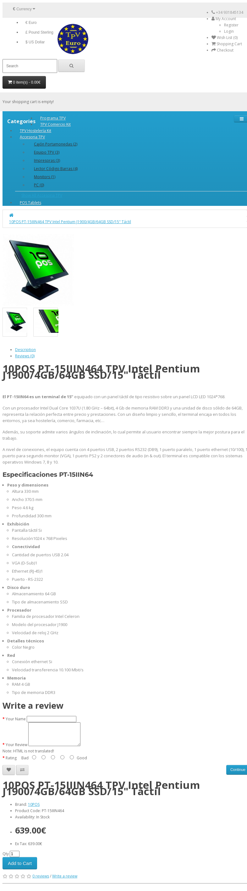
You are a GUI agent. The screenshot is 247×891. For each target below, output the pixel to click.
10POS (34, 809)
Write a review (64, 880)
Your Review (16, 749)
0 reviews (40, 880)
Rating (11, 762)
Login (229, 31)
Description (25, 349)
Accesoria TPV (32, 137)
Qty (6, 858)
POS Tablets (30, 202)
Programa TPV (53, 118)
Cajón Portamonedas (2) (55, 144)
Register (231, 25)
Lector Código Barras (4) (56, 168)
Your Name (16, 719)
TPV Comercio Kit (55, 124)
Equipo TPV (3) (46, 152)
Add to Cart (20, 868)
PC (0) (39, 185)
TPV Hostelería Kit (35, 130)
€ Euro (30, 22)
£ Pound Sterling (39, 32)
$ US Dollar (35, 42)
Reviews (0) (25, 356)
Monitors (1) (44, 176)
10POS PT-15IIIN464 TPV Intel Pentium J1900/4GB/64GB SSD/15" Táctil (70, 221)
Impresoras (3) (47, 160)
